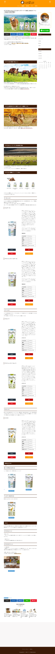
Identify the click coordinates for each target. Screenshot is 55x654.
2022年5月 (39, 51)
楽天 (29, 249)
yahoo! (12, 253)
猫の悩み (39, 43)
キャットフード (40, 38)
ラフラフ (29, 253)
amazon (11, 249)
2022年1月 (39, 53)
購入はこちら (11, 490)
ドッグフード (40, 36)
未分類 (39, 45)
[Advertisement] (20, 53)
